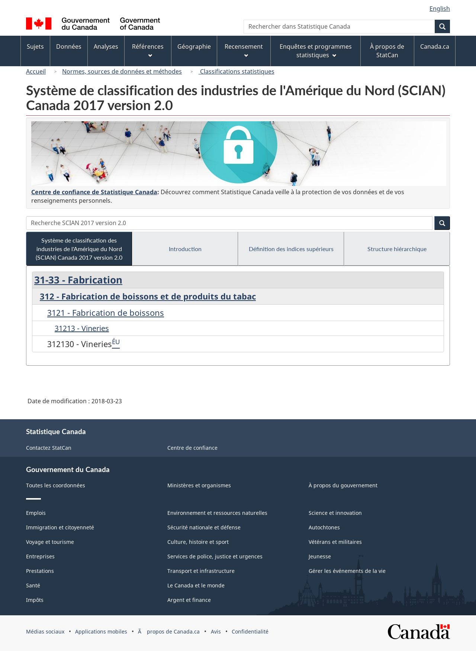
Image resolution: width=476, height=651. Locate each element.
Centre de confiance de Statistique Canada (94, 192)
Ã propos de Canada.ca (169, 631)
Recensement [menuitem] (244, 50)
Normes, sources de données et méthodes (122, 71)
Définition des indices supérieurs (291, 248)
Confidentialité (250, 631)
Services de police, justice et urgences (215, 556)
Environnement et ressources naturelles (217, 512)
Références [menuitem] (148, 50)
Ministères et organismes (199, 485)
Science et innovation (335, 512)
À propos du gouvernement (343, 485)
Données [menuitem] (68, 46)
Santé (33, 585)
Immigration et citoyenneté (60, 527)
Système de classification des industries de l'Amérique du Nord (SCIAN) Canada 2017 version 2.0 (79, 249)
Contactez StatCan (48, 447)
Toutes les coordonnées (55, 485)
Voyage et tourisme (50, 541)
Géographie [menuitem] (194, 46)
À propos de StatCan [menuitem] (387, 50)
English (440, 8)
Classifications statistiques (236, 71)
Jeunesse (320, 556)
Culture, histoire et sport (198, 541)
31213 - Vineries (82, 328)
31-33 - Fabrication (78, 279)
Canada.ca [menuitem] (434, 46)
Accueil (36, 71)
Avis (216, 631)
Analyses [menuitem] (106, 46)
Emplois (36, 512)
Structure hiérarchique (397, 248)
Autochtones (324, 527)
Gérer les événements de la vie (347, 570)
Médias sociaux (45, 631)
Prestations (40, 570)
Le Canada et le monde (196, 585)
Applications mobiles (101, 631)
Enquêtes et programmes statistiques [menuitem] (316, 50)
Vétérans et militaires (335, 541)
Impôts (35, 599)
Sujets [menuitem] (35, 46)
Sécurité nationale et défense (204, 527)
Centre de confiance (192, 447)
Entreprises (40, 556)
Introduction (185, 248)
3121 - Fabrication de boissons (105, 312)
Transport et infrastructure (201, 570)
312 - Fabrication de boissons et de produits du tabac (148, 296)
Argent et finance (189, 599)
